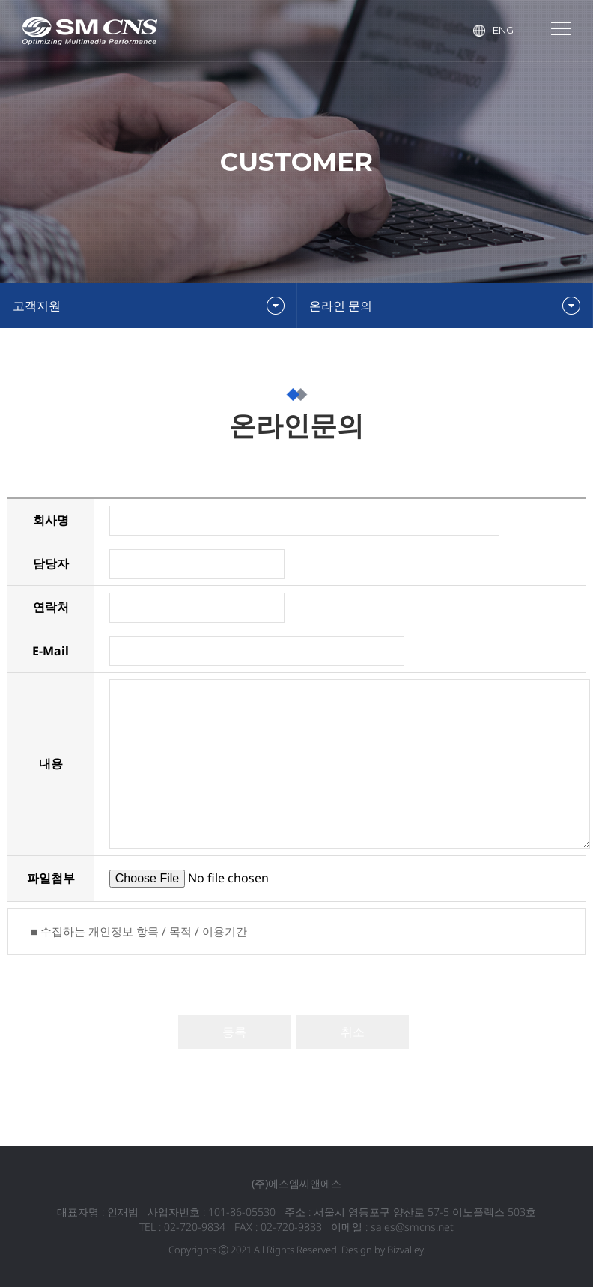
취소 (353, 1031)
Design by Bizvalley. (383, 1249)
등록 (234, 1031)
